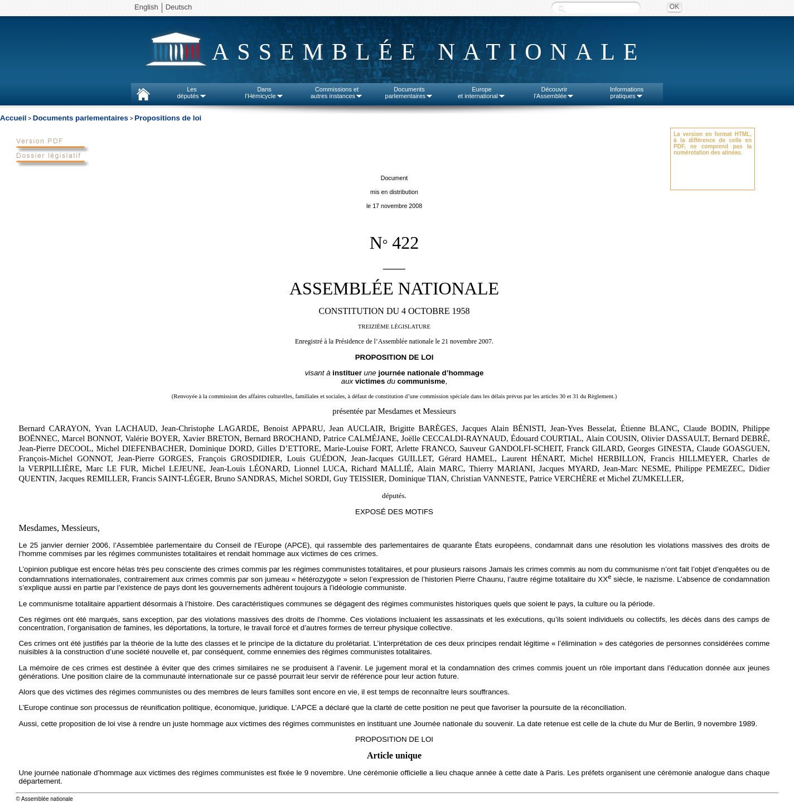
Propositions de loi (167, 118)
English (146, 7)
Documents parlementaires (80, 118)
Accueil (13, 118)
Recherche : (561, 8)
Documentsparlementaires (409, 92)
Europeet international (482, 92)
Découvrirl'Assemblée (554, 92)
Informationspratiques (627, 92)
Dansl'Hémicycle (264, 92)
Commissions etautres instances (337, 92)
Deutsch (179, 7)
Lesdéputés (191, 92)
